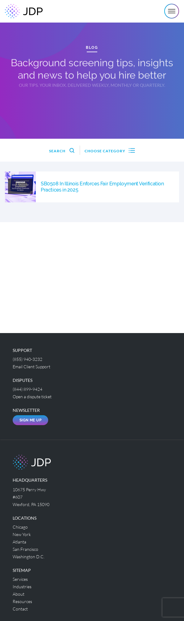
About (18, 594)
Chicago (20, 527)
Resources (22, 601)
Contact (20, 608)
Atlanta (19, 541)
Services (20, 579)
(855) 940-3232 (27, 359)
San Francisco (25, 549)
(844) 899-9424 (27, 389)
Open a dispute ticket (32, 396)
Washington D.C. (28, 556)
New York (22, 534)
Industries (22, 586)
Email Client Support (31, 366)
